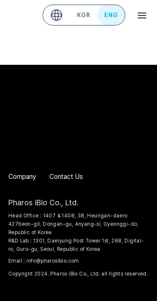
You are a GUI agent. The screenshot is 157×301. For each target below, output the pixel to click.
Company (22, 177)
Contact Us (66, 177)
